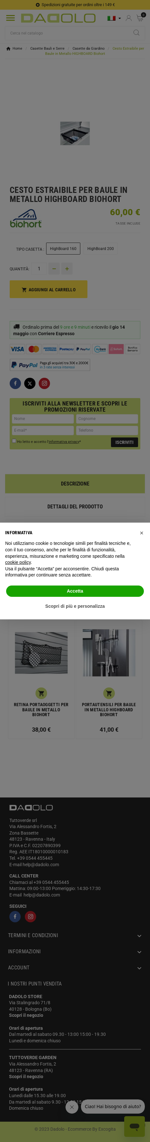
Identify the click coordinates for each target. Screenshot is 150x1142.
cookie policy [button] (18, 562)
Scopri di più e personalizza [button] (75, 606)
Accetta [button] (75, 591)
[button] (141, 533)
